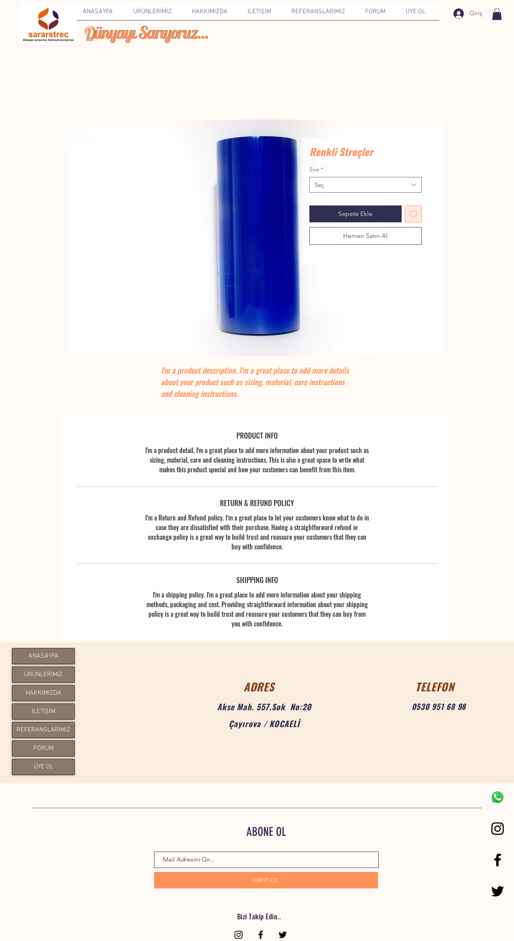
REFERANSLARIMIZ (43, 730)
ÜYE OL (43, 767)
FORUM (43, 748)
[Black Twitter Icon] (497, 891)
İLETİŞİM (43, 711)
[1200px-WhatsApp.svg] (497, 797)
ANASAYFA (43, 656)
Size (316, 169)
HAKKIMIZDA (43, 693)
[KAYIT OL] (266, 880)
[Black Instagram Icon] (497, 828)
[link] (497, 14)
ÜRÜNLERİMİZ (43, 675)
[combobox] (365, 185)
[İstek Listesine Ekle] (413, 213)
